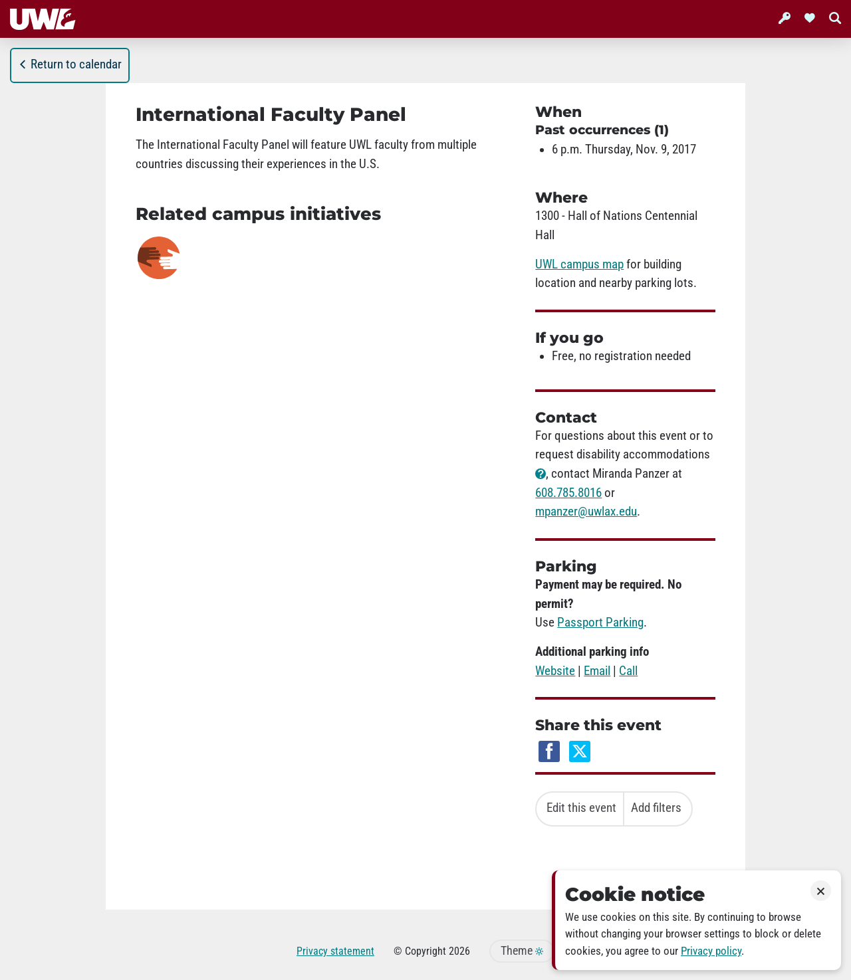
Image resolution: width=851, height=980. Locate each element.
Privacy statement (335, 951)
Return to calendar (70, 64)
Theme (522, 950)
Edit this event (581, 808)
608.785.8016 (568, 493)
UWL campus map (579, 264)
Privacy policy (711, 951)
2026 (459, 951)
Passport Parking (600, 622)
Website (555, 671)
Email (597, 671)
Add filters (656, 808)
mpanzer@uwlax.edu (586, 511)
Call (628, 671)
